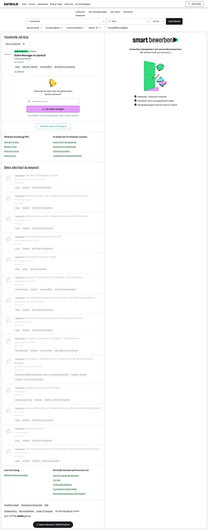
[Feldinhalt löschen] (103, 21)
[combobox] (65, 21)
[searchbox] (53, 101)
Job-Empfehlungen (97, 12)
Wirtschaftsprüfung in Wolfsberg (69, 493)
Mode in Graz (10, 147)
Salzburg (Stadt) (61, 374)
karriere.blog (11, 470)
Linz (50, 374)
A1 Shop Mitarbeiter (62, 484)
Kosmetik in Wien (61, 151)
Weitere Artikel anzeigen (16, 475)
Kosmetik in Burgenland (64, 142)
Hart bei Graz (21, 289)
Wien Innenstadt (34, 374)
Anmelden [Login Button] (194, 4)
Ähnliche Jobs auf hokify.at (53, 126)
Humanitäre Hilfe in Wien (65, 489)
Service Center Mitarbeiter (66, 475)
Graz (26, 37)
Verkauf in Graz (11, 142)
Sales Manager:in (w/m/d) (30, 55)
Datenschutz (10, 511)
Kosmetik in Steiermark (64, 147)
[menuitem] (36, 28)
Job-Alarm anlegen (53, 109)
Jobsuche (80, 12)
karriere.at (82, 470)
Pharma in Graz (11, 151)
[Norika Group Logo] (17, 516)
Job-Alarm (115, 12)
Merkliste (128, 12)
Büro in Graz (10, 156)
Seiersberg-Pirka (23, 400)
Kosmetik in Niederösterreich (67, 156)
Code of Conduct (44, 511)
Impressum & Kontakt (31, 505)
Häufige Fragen (11, 505)
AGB (46, 505)
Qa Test (57, 480)
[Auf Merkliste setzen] (19, 71)
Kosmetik (12, 37)
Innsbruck (20, 374)
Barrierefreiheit (26, 511)
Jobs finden (174, 21)
